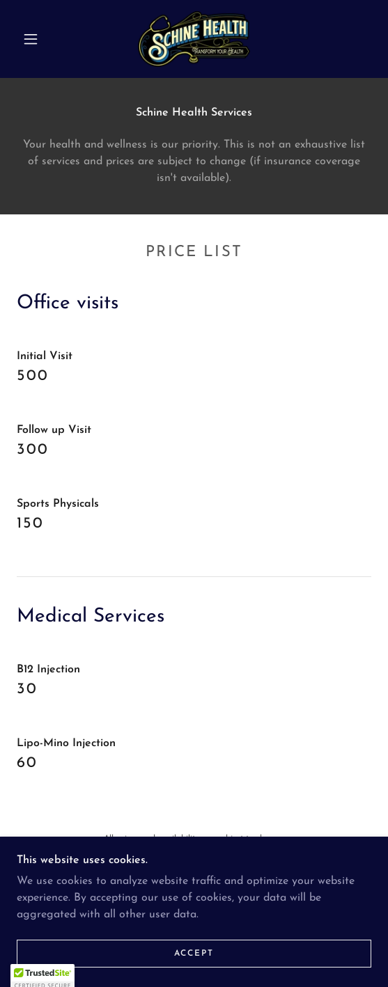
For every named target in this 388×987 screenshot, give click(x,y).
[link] (194, 39)
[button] (34, 39)
